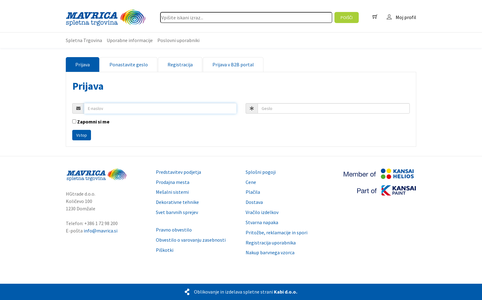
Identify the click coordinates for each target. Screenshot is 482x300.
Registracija (180, 64)
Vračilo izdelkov (262, 212)
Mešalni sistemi (172, 192)
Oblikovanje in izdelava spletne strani (245, 292)
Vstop (81, 135)
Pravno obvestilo (174, 230)
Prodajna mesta (172, 182)
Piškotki (164, 250)
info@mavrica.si (100, 231)
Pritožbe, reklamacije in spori (276, 232)
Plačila (253, 192)
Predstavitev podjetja (178, 172)
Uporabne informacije (130, 40)
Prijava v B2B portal (233, 64)
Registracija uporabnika (271, 243)
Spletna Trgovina (84, 40)
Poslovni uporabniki (178, 40)
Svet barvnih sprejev (177, 212)
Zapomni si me (90, 122)
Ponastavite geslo (128, 64)
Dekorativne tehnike (177, 202)
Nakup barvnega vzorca (270, 252)
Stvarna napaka (262, 222)
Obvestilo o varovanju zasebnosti (191, 240)
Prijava (82, 64)
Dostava (254, 202)
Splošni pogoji (261, 172)
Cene (251, 182)
